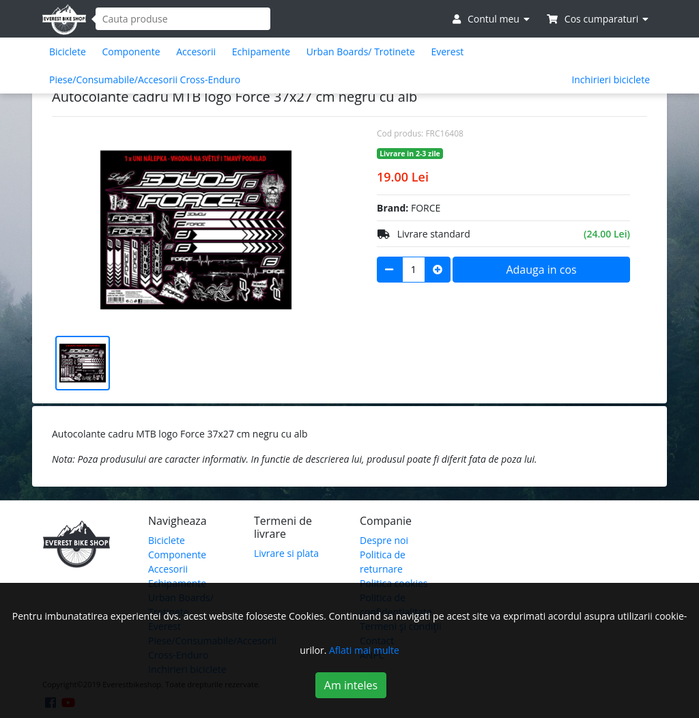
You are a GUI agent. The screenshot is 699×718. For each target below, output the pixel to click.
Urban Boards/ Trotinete (360, 51)
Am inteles (350, 685)
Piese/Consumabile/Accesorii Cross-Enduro (144, 79)
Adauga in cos (541, 269)
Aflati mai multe (364, 650)
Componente (131, 51)
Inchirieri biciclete (610, 79)
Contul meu (491, 18)
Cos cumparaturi (597, 18)
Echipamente (261, 51)
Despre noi (384, 540)
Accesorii (196, 51)
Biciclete (67, 51)
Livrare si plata (286, 553)
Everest (447, 51)
